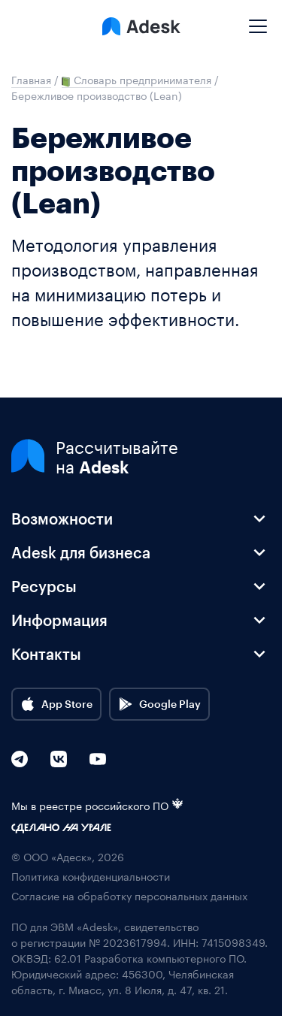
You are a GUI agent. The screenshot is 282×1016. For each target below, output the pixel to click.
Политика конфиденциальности (90, 876)
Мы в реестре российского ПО (97, 805)
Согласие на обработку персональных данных (129, 895)
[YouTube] (97, 759)
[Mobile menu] (258, 20)
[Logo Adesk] (141, 26)
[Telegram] (19, 759)
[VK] (58, 759)
